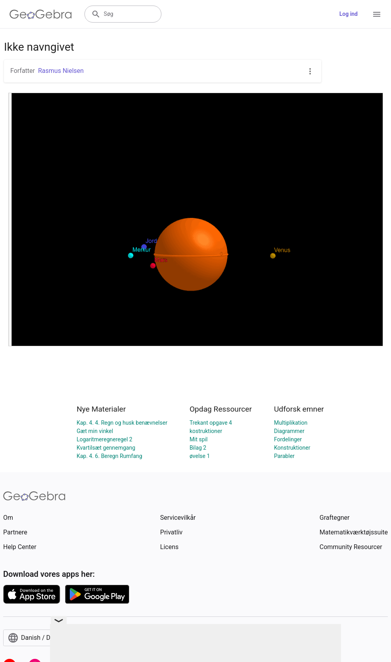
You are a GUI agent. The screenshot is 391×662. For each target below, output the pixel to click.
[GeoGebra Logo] (41, 14)
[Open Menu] (376, 14)
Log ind (348, 14)
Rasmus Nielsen (61, 70)
